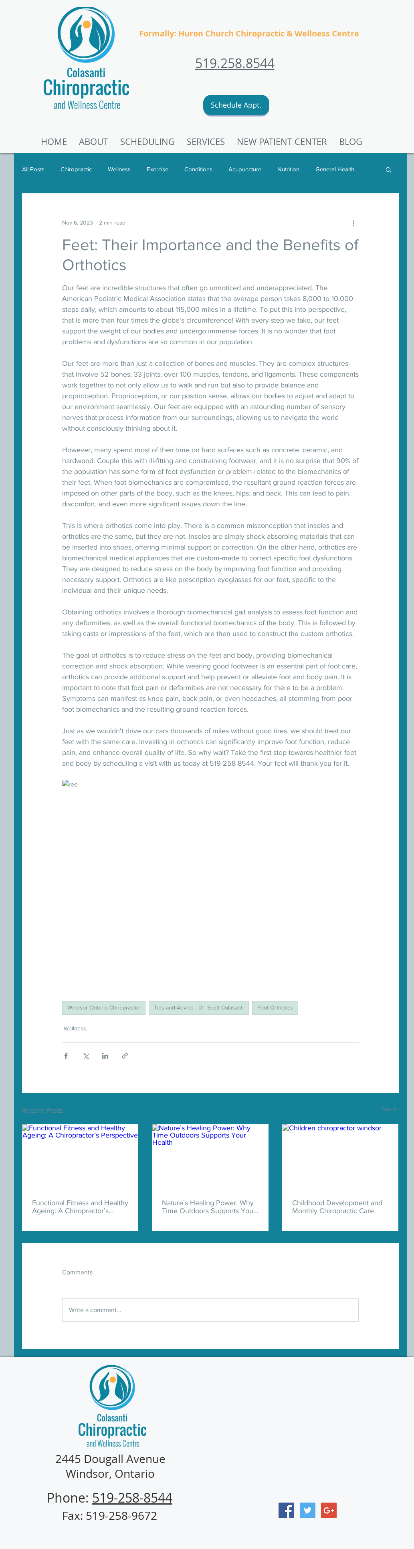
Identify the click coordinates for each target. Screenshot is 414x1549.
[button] (282, 141)
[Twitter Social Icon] (307, 1510)
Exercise (157, 169)
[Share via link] (125, 1055)
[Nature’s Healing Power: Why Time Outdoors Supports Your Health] (210, 1156)
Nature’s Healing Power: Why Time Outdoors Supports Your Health (209, 1207)
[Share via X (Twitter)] (85, 1055)
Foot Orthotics (275, 1007)
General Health (334, 169)
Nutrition (288, 169)
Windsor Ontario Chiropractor (103, 1007)
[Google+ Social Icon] (329, 1510)
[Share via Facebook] (66, 1055)
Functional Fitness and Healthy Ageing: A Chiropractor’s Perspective (80, 1207)
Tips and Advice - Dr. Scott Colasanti (199, 1007)
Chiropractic (76, 169)
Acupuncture (244, 169)
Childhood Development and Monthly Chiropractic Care (337, 1207)
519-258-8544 (132, 1497)
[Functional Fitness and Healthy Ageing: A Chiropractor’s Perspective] (80, 1156)
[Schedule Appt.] (236, 105)
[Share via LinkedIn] (105, 1055)
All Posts (33, 169)
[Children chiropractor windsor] (340, 1156)
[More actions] (354, 222)
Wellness (119, 169)
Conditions (198, 169)
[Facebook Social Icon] (286, 1510)
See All (390, 1109)
